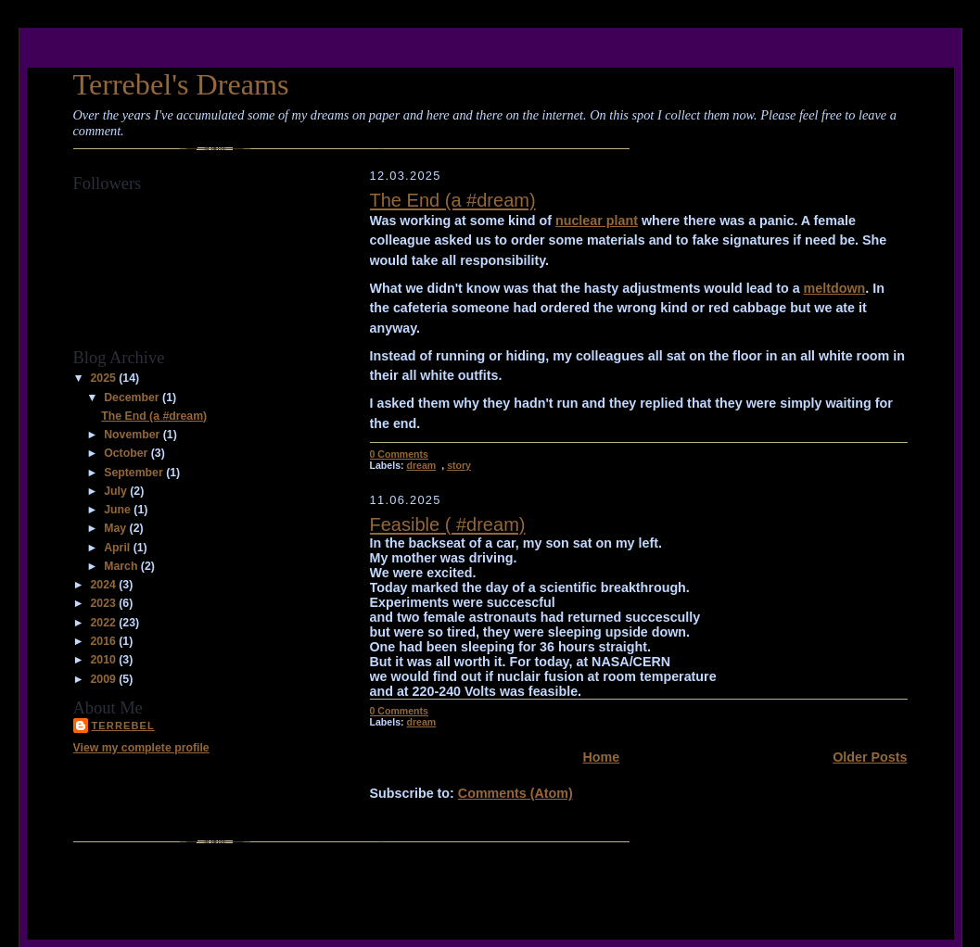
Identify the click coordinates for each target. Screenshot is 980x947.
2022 (104, 622)
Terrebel (123, 725)
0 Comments (399, 454)
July (117, 491)
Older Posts (870, 757)
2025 (104, 378)
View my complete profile (141, 747)
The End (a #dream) (154, 416)
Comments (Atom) (515, 793)
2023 (104, 603)
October (127, 453)
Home (601, 757)
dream (421, 465)
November (133, 434)
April (118, 547)
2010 (104, 659)
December (133, 397)
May (116, 528)
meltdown (835, 288)
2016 (104, 641)
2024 (104, 584)
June (119, 509)
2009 (104, 679)
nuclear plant (596, 220)
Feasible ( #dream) (448, 524)
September (135, 472)
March (122, 566)
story (459, 465)
